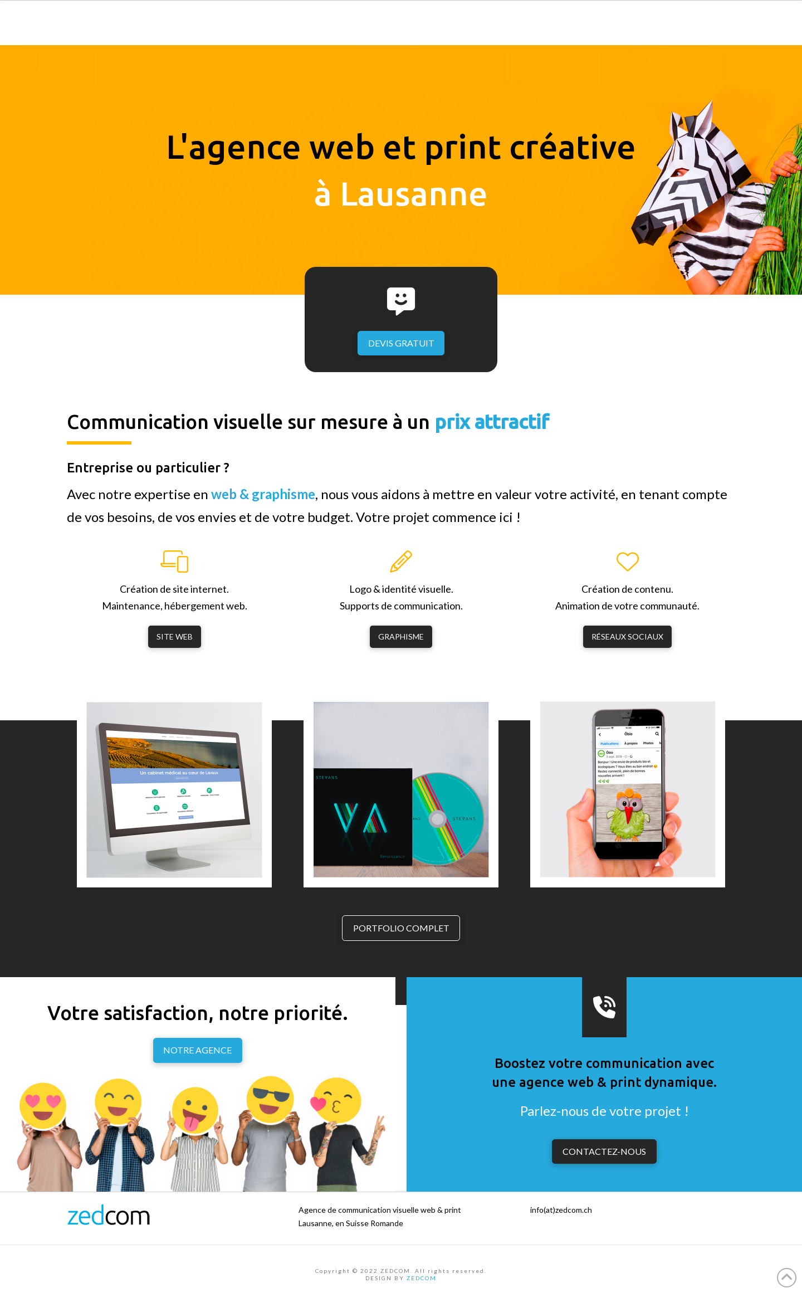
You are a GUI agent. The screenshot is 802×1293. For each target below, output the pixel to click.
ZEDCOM (422, 1278)
